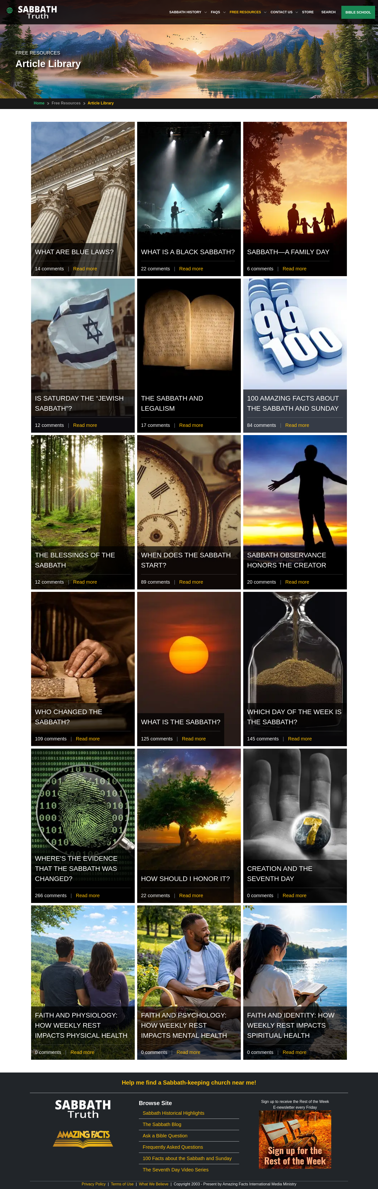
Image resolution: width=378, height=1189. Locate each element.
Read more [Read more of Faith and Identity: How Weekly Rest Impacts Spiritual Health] (294, 1052)
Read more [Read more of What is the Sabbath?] (194, 738)
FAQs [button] (218, 12)
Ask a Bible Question (165, 1135)
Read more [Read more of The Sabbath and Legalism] (191, 425)
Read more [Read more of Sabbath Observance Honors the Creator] (297, 582)
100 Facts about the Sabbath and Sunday (187, 1158)
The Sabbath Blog (162, 1124)
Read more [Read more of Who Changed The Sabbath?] (88, 738)
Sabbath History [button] (188, 12)
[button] (10, 10)
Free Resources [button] (248, 12)
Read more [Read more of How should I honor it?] (191, 895)
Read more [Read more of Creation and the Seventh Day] (294, 895)
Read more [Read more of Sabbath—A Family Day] (294, 268)
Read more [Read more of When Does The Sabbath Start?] (191, 582)
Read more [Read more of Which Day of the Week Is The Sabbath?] (300, 738)
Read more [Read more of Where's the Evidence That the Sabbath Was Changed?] (88, 895)
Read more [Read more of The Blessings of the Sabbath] (85, 582)
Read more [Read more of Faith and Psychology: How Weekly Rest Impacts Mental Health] (188, 1052)
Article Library (101, 103)
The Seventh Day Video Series (176, 1169)
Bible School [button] (358, 12)
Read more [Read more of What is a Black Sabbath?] (191, 268)
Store (308, 12)
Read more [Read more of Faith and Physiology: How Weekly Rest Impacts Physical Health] (82, 1052)
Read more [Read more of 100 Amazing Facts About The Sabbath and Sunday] (297, 425)
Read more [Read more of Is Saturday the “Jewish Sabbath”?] (85, 425)
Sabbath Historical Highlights (173, 1113)
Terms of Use (122, 1184)
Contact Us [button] (284, 12)
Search (328, 12)
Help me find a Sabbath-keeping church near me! (189, 1082)
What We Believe (153, 1184)
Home (39, 103)
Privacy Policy (94, 1184)
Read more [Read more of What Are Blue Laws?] (85, 268)
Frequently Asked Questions (173, 1147)
